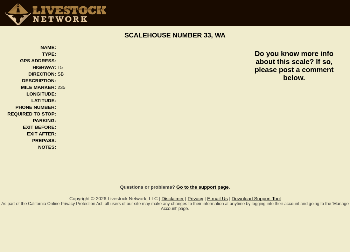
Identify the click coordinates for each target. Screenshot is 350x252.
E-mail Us (217, 198)
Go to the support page (202, 187)
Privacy (195, 198)
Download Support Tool (256, 198)
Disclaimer (173, 198)
